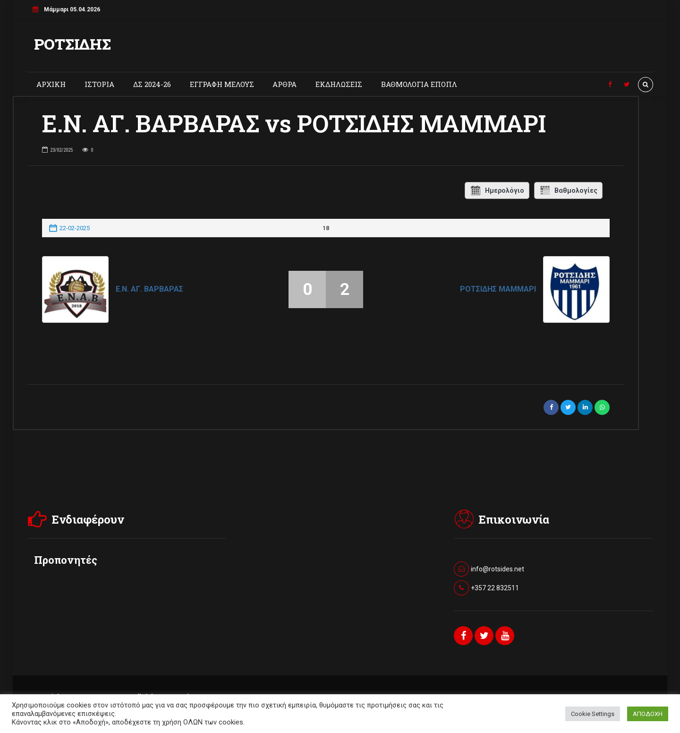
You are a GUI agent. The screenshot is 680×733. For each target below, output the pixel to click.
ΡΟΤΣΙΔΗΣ (72, 44)
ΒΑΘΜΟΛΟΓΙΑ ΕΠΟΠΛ (419, 84)
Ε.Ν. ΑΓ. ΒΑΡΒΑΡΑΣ (149, 289)
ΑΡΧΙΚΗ (51, 84)
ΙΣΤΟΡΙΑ (99, 84)
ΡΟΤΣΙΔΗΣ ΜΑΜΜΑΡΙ (498, 289)
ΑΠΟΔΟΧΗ (648, 713)
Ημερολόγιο (497, 190)
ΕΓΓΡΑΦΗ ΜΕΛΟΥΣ (222, 84)
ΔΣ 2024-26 (152, 84)
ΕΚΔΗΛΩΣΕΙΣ (338, 84)
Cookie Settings (592, 713)
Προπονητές (65, 560)
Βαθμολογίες (568, 190)
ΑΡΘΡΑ (284, 84)
